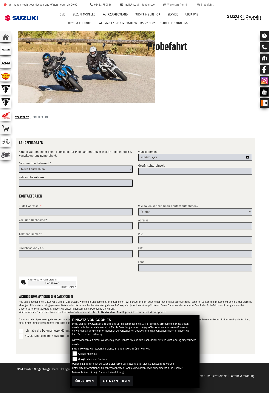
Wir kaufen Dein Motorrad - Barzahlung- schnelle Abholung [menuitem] (143, 23)
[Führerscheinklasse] (76, 183)
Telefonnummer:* (30, 247)
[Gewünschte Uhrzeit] (195, 171)
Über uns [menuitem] (191, 14)
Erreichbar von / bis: (31, 261)
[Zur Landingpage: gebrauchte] (5, 154)
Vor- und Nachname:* (33, 233)
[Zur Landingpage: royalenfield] (5, 76)
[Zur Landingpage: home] (5, 36)
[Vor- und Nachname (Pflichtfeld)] (76, 239)
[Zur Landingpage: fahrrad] (5, 141)
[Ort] (195, 267)
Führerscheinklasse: (32, 177)
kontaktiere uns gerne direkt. (38, 155)
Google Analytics (87, 353)
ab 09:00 (72, 4)
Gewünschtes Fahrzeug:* (35, 163)
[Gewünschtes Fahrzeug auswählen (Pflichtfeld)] (76, 169)
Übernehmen (84, 381)
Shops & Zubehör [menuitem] (147, 14)
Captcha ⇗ (68, 287)
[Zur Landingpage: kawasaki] (5, 49)
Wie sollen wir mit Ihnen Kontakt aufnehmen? (168, 219)
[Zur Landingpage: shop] (5, 128)
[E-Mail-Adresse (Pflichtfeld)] (76, 225)
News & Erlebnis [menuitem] (79, 23)
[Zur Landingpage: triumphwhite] (5, 89)
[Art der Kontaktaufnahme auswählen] (195, 225)
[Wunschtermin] (195, 157)
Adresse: (143, 233)
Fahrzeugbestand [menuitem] (115, 14)
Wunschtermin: (147, 152)
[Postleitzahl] (195, 253)
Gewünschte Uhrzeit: (151, 166)
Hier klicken (52, 283)
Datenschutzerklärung (102, 308)
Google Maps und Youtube (92, 359)
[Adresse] (195, 239)
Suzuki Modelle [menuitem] (84, 14)
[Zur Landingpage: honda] (5, 115)
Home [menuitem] (61, 14)
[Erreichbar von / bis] (76, 267)
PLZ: (140, 247)
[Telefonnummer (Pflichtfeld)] (76, 253)
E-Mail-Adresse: (30, 219)
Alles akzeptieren (116, 381)
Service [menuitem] (173, 14)
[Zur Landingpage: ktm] (5, 62)
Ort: (140, 261)
